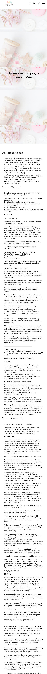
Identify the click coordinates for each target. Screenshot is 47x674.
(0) (35, 4)
